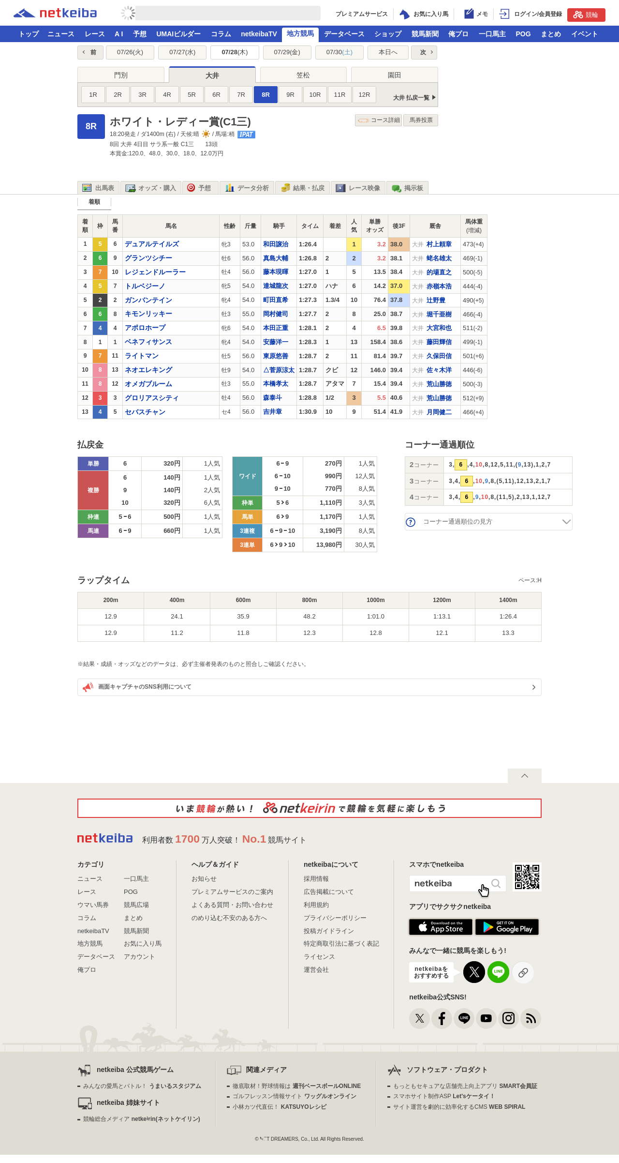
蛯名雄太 (439, 258)
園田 (394, 75)
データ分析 (246, 188)
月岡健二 (439, 412)
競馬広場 (136, 904)
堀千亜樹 (439, 314)
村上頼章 (439, 244)
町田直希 (275, 299)
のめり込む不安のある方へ (229, 917)
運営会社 (316, 969)
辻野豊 (436, 300)
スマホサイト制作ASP (444, 1096)
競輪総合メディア (141, 1119)
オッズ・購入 (150, 188)
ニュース (60, 34)
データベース (344, 34)
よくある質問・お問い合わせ (232, 904)
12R (364, 94)
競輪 (585, 14)
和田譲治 (275, 244)
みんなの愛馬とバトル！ (142, 1086)
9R (290, 94)
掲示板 (407, 188)
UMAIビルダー (178, 34)
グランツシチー (148, 258)
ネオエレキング (148, 370)
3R (142, 94)
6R (216, 94)
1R (93, 94)
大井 (212, 75)
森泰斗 (272, 397)
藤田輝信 (439, 342)
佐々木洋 (439, 370)
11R (340, 94)
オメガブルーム (148, 384)
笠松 (303, 75)
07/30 (339, 52)
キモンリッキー (148, 313)
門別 (121, 75)
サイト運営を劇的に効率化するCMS (459, 1106)
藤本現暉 (275, 271)
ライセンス (319, 956)
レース (95, 34)
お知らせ (204, 878)
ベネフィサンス (148, 342)
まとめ (551, 34)
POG (523, 34)
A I (119, 34)
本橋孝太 (275, 383)
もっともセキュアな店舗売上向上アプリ (465, 1086)
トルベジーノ (145, 286)
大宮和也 (439, 328)
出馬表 (98, 188)
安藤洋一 (275, 342)
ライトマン (142, 356)
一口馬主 (492, 34)
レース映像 (358, 188)
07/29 (287, 52)
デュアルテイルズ (152, 244)
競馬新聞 (425, 34)
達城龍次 (275, 285)
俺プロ (458, 34)
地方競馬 (300, 33)
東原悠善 (275, 356)
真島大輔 (275, 258)
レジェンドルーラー (155, 272)
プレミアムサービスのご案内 (232, 891)
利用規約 (316, 904)
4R (167, 94)
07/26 (130, 52)
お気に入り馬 (143, 943)
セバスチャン (145, 412)
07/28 (234, 52)
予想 (140, 34)
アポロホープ (145, 328)
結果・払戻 (302, 188)
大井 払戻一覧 (411, 97)
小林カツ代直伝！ (279, 1106)
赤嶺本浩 (439, 286)
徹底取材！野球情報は (297, 1086)
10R (315, 94)
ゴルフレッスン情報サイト (294, 1096)
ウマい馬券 (93, 904)
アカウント (139, 956)
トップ (28, 34)
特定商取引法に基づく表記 (341, 943)
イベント (584, 34)
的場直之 (439, 272)
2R (118, 94)
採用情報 (316, 878)
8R (266, 94)
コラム (221, 34)
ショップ (387, 34)
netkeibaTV (259, 34)
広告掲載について (329, 891)
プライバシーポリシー (335, 917)
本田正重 (275, 328)
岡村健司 (275, 313)
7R (241, 94)
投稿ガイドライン (329, 931)
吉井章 (272, 411)
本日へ (388, 52)
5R (192, 94)
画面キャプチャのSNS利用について (137, 687)
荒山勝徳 (439, 384)
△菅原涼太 (279, 370)
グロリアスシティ (152, 398)
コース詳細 (379, 120)
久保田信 (439, 356)
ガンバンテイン (148, 300)
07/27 (182, 52)
